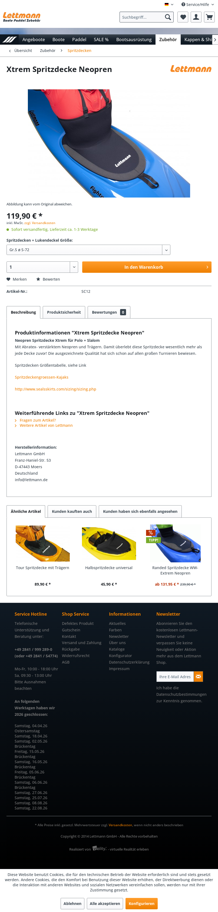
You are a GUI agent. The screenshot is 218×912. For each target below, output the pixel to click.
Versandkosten (120, 825)
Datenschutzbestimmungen (181, 694)
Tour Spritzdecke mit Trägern (42, 567)
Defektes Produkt (78, 623)
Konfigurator (120, 655)
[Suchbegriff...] (147, 17)
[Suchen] (168, 17)
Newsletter (119, 636)
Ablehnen (72, 903)
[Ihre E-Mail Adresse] (175, 676)
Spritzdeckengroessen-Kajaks (41, 377)
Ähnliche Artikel (26, 511)
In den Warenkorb (166, 266)
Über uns (117, 642)
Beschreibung (23, 312)
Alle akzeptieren (105, 903)
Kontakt (69, 636)
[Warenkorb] (209, 17)
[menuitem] (148, 17)
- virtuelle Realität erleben (128, 849)
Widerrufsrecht (76, 655)
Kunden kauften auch (72, 511)
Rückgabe (71, 649)
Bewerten (48, 279)
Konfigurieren (141, 903)
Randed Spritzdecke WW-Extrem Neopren (175, 570)
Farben (115, 629)
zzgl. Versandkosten (39, 223)
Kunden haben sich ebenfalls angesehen (140, 511)
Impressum (119, 668)
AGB (66, 662)
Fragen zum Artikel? (35, 420)
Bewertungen (109, 312)
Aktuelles (117, 623)
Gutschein (71, 629)
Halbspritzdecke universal (109, 567)
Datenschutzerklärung (129, 662)
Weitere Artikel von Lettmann (44, 425)
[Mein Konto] (196, 17)
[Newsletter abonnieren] (198, 676)
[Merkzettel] (182, 17)
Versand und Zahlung (81, 642)
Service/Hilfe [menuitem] (195, 4)
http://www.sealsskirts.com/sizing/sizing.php (55, 389)
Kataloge (117, 649)
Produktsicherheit (64, 312)
